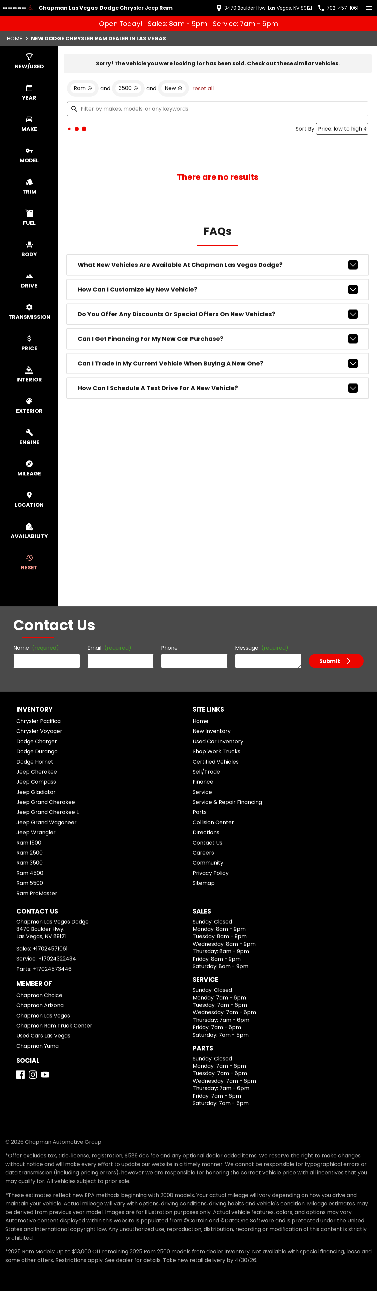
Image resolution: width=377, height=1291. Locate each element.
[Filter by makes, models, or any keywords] (217, 109)
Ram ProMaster (36, 893)
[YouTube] (45, 1074)
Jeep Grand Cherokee (45, 802)
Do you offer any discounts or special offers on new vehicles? (218, 314)
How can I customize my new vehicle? (218, 289)
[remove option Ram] (82, 88)
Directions (206, 832)
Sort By (305, 129)
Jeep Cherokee (36, 772)
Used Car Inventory (218, 741)
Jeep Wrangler (36, 832)
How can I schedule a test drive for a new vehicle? (218, 388)
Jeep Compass (36, 782)
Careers (203, 853)
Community (208, 863)
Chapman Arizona (40, 1005)
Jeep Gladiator (36, 792)
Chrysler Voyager (39, 731)
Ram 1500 (28, 843)
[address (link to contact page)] (263, 8)
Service (202, 792)
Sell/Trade (206, 772)
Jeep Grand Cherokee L (47, 812)
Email (109, 648)
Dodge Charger (36, 741)
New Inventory (212, 731)
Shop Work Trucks (216, 751)
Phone (169, 648)
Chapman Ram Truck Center (54, 1025)
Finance (203, 782)
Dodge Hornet (34, 762)
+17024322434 (57, 959)
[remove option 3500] (128, 88)
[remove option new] (173, 88)
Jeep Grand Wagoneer (46, 822)
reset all (203, 88)
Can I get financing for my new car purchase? (218, 338)
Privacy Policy (211, 873)
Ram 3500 (29, 863)
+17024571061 (50, 949)
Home (14, 38)
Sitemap (204, 883)
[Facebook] (20, 1074)
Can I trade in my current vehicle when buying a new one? (218, 363)
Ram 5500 (29, 883)
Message (261, 648)
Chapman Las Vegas (43, 1015)
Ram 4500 (29, 873)
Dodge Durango (37, 751)
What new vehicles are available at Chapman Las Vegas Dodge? (218, 265)
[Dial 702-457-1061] (338, 8)
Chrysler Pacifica (38, 721)
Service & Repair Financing (227, 802)
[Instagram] (32, 1074)
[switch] (369, 8)
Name (36, 648)
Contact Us (207, 843)
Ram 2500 (29, 853)
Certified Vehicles (216, 762)
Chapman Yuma (37, 1046)
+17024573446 (52, 969)
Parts (200, 812)
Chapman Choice (39, 995)
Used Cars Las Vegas (43, 1035)
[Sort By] (342, 129)
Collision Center (213, 822)
